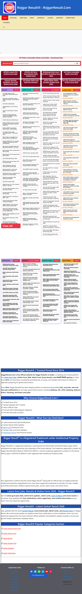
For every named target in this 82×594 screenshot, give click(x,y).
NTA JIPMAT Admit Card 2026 (30, 169)
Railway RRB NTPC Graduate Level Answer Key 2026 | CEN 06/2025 (51, 183)
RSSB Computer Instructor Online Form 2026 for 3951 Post (70, 211)
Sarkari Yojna (70, 18)
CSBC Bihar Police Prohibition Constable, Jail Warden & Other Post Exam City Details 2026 (31, 179)
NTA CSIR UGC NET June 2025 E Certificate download (51, 315)
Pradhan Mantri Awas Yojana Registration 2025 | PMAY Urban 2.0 (51, 320)
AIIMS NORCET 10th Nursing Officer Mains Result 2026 (10, 205)
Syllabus (50, 18)
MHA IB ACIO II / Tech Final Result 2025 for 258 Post (10, 170)
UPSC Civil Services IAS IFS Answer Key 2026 (50, 109)
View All (16, 90)
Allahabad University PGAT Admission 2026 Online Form (10, 296)
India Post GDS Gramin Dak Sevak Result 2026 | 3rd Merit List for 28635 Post (11, 210)
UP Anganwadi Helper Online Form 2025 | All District (51, 300)
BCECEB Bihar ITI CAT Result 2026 (10, 107)
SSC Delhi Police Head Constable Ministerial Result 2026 (10, 94)
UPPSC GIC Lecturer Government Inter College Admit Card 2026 (30, 138)
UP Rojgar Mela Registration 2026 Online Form (50, 264)
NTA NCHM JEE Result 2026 (10, 158)
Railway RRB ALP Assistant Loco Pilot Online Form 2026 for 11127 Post (70, 171)
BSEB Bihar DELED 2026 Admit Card (31, 198)
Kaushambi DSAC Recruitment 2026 (71, 152)
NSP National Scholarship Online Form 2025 (50, 310)
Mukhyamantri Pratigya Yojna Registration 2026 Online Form (51, 285)
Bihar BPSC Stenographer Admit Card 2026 (29, 160)
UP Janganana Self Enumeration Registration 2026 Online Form (51, 270)
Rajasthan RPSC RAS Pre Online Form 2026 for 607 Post (72, 271)
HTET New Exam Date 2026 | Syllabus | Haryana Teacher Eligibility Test (30, 132)
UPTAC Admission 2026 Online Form (11, 284)
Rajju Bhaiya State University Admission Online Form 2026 (10, 289)
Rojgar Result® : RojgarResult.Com (44, 7)
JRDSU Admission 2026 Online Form (11, 272)
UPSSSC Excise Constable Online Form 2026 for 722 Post (71, 115)
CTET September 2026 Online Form (71, 158)
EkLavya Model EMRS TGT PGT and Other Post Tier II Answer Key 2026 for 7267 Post (51, 133)
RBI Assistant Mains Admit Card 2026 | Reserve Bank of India (31, 208)
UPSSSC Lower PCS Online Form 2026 (10, 73)
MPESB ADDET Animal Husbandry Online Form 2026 (10, 264)
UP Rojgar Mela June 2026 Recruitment (31, 81)
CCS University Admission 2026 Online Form (11, 300)
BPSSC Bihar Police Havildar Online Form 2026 (51, 82)
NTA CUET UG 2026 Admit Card (31, 156)
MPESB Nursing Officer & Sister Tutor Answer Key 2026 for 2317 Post (51, 128)
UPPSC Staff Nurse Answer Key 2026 (51, 222)
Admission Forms (9, 433)
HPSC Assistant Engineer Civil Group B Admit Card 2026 (31, 165)
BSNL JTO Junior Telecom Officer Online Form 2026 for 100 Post (71, 102)
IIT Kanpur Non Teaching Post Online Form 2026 (71, 218)
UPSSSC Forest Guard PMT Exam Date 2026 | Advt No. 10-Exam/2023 (31, 174)
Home (5, 18)
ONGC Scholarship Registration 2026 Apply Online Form (51, 275)
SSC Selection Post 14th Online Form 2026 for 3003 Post (31, 319)
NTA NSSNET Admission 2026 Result (10, 218)
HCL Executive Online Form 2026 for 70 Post (70, 109)
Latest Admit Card (9, 533)
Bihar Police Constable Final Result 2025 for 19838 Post (10, 137)
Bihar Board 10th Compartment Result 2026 (11, 151)
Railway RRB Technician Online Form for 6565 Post (71, 280)
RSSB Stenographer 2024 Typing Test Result (9, 178)
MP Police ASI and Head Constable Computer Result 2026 (10, 223)
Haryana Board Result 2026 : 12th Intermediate (10, 201)
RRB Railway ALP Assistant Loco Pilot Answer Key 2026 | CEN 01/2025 (51, 212)
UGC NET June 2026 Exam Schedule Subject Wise (29, 109)
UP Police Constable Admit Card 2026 (71, 73)
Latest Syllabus (8, 548)
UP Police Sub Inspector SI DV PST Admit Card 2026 (31, 122)
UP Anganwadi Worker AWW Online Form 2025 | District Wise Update (50, 305)
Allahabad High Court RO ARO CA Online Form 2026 (51, 74)
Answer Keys (68, 511)
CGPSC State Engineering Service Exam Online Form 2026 (71, 284)
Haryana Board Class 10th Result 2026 (10, 193)
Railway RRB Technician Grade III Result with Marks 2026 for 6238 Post (11, 124)
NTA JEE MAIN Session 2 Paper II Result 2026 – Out (31, 301)
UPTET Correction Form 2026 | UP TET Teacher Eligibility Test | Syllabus (31, 311)
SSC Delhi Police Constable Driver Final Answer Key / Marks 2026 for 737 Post (50, 114)
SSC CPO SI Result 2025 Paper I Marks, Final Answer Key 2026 (51, 160)
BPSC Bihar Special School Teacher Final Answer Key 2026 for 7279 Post (51, 218)
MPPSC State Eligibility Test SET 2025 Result (11, 214)
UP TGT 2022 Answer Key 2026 (51, 93)
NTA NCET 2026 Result (8, 104)
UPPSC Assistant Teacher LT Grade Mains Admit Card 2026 (31, 113)
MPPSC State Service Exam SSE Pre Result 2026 (11, 162)
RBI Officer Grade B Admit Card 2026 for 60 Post (31, 127)
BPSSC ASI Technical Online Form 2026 (70, 164)
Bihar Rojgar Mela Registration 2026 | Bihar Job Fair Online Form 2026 (51, 280)
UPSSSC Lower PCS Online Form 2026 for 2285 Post (31, 283)
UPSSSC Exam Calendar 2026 (30, 153)
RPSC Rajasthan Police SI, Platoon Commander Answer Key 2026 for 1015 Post (51, 177)
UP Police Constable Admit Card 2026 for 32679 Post (31, 104)
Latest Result (7, 538)
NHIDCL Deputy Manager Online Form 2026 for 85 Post (24, 63)
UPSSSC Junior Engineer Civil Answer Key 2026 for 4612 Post (51, 147)
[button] (4, 27)
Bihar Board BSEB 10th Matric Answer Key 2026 (51, 230)
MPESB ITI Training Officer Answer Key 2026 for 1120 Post (51, 226)
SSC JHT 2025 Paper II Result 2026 (10, 111)
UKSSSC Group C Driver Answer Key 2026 (51, 100)
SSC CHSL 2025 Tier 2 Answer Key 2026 (50, 168)
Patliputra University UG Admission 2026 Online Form (10, 313)
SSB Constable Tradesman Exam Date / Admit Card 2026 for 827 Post (72, 289)
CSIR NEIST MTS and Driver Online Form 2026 (70, 146)
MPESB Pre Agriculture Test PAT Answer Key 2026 (51, 143)
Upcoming (6, 22)
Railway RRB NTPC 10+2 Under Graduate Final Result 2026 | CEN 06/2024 (11, 142)
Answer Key (40, 18)
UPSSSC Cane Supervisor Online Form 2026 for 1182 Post (71, 306)
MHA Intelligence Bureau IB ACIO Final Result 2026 (30, 143)
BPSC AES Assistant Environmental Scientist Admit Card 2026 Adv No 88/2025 (31, 148)
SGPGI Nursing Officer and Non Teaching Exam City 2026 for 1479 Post (31, 99)
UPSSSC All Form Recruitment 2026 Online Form (31, 74)
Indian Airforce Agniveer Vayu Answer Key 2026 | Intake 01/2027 (51, 193)
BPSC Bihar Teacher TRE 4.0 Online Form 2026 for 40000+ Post (71, 297)
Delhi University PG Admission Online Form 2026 (11, 321)
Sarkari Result (27, 511)
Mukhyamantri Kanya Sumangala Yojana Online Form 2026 (51, 295)
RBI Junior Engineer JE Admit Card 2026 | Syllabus (30, 224)
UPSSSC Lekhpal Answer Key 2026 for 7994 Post (50, 118)
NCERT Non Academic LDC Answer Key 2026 (50, 123)
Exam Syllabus (57, 496)
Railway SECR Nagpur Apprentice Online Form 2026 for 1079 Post (71, 186)
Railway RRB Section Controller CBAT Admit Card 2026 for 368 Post (31, 203)
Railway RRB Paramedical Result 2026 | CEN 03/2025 (10, 128)
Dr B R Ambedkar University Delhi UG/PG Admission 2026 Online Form (10, 304)
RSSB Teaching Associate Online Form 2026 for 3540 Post (71, 316)
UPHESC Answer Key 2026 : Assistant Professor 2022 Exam (51, 156)
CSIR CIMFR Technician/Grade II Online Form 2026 (71, 192)
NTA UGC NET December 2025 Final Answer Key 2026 (51, 188)
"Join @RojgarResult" (38, 575)
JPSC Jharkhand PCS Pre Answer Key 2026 (51, 164)
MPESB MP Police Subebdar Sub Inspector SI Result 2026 (11, 174)
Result (32, 18)
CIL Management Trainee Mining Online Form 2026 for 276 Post (71, 95)
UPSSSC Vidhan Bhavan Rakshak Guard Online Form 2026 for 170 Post (71, 311)
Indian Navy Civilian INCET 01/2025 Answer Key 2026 (50, 105)
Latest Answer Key (9, 543)
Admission (59, 18)
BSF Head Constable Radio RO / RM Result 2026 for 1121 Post (11, 147)
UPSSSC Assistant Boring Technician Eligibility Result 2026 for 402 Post (10, 116)
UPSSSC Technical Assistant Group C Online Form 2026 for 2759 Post (31, 293)
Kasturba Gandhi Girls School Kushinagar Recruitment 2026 (71, 134)
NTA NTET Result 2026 (8, 181)
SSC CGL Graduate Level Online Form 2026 (71, 81)
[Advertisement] (41, 41)
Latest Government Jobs (12, 528)
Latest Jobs (13, 18)
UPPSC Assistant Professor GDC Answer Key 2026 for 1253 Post (51, 96)
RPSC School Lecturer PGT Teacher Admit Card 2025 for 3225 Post (30, 214)
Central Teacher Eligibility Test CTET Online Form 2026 (10, 82)
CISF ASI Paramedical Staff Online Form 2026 (70, 128)
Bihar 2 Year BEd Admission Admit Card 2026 (30, 194)
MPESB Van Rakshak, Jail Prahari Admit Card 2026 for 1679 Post (30, 219)
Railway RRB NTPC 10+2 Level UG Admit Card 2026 (31, 297)
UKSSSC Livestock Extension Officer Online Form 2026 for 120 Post (71, 302)
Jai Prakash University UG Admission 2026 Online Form (10, 317)
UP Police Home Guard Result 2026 (31, 305)
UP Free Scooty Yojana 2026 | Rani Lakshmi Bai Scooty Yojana (51, 289)
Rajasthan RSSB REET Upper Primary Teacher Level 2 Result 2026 (11, 99)
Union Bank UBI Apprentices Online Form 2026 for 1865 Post (31, 315)
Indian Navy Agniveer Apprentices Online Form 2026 (71, 140)
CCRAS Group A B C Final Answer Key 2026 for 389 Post (51, 197)
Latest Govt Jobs (10, 377)
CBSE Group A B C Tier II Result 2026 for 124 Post (11, 185)
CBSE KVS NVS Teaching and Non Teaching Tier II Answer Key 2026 (50, 139)
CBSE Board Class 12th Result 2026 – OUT (10, 197)
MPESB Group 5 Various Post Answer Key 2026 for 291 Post (51, 152)
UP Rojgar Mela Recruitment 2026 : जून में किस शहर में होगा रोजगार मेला (70, 122)
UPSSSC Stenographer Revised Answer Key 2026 (51, 201)
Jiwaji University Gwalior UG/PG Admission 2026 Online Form (11, 309)
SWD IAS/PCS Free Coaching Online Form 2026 (70, 198)
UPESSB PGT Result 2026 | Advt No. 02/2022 (31, 118)
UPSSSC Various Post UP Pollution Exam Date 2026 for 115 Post (30, 185)
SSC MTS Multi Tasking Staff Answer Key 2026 (50, 235)
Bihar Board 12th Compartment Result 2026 (11, 155)
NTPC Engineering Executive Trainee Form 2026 (71, 293)
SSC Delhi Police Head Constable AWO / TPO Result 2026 (10, 133)
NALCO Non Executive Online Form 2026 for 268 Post (71, 204)
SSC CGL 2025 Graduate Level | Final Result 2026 (11, 189)
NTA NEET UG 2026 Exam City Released (30, 94)
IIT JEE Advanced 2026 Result (10, 120)
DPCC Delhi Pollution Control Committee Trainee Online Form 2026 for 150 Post (71, 178)
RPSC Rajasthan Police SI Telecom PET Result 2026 (9, 166)
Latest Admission (9, 553)
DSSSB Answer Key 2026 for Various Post (50, 172)
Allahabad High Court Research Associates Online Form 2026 (71, 276)
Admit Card (23, 18)
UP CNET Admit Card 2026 (30, 189)
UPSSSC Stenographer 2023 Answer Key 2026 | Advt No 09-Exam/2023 (51, 206)
